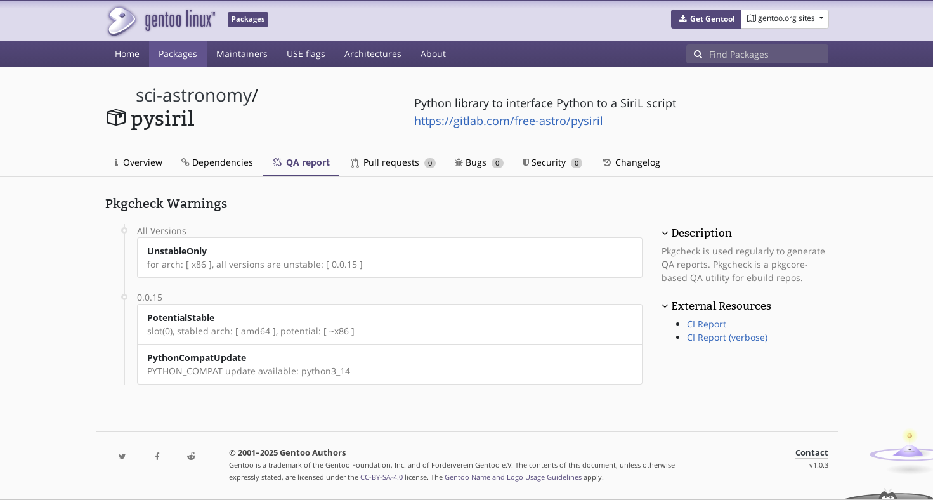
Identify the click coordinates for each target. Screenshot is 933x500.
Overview (138, 162)
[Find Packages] (768, 53)
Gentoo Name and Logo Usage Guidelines (513, 477)
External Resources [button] (721, 305)
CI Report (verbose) (727, 337)
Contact (811, 452)
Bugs (479, 162)
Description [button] (701, 233)
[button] (706, 19)
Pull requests (393, 162)
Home (127, 54)
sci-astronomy (194, 95)
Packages (178, 54)
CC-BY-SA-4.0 (381, 477)
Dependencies (217, 162)
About (433, 54)
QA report (301, 162)
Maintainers (242, 54)
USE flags (306, 54)
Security (553, 162)
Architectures (372, 54)
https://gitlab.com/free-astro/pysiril (508, 120)
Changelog (630, 162)
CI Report (706, 324)
